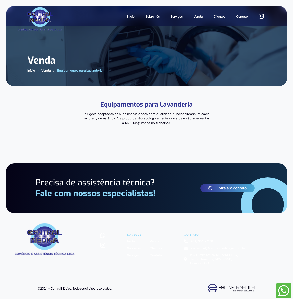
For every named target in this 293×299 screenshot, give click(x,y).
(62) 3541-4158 (198, 241)
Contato (242, 17)
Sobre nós (153, 17)
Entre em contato (227, 188)
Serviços (177, 17)
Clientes (219, 17)
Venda (198, 17)
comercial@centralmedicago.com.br (214, 248)
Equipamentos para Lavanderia (80, 71)
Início (131, 17)
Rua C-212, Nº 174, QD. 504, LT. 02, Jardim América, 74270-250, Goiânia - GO (211, 259)
